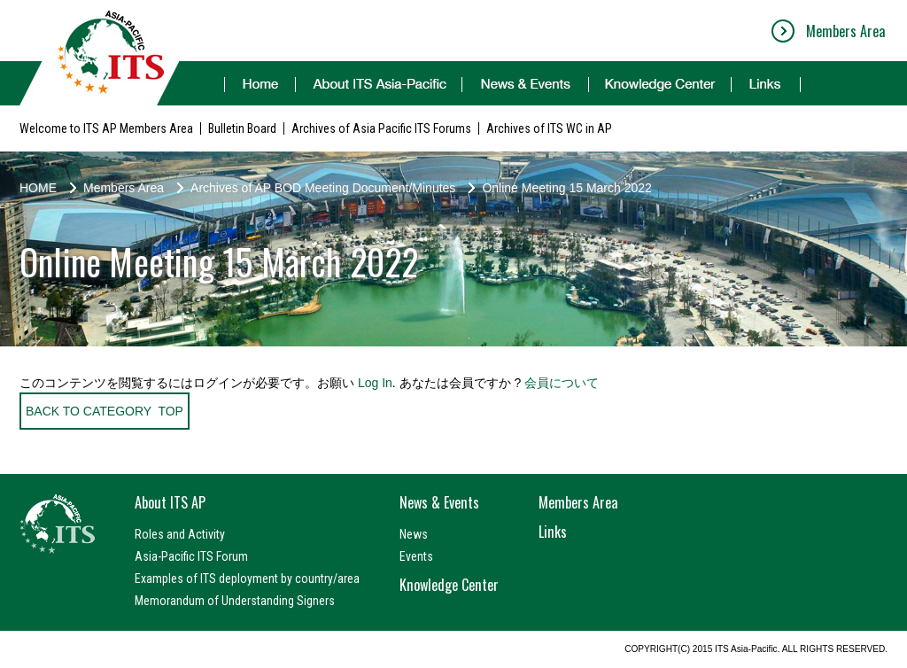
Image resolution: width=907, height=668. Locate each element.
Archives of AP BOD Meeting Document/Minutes (322, 188)
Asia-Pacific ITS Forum (191, 556)
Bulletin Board (242, 128)
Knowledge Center (449, 584)
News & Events (439, 502)
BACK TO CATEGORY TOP (104, 411)
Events (416, 556)
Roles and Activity (180, 534)
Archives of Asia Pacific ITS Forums (381, 128)
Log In (375, 383)
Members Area (845, 31)
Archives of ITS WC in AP (549, 128)
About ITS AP (170, 502)
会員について (561, 383)
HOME (38, 188)
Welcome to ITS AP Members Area (106, 128)
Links (553, 531)
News (413, 534)
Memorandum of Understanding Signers (235, 601)
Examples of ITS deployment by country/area (247, 578)
